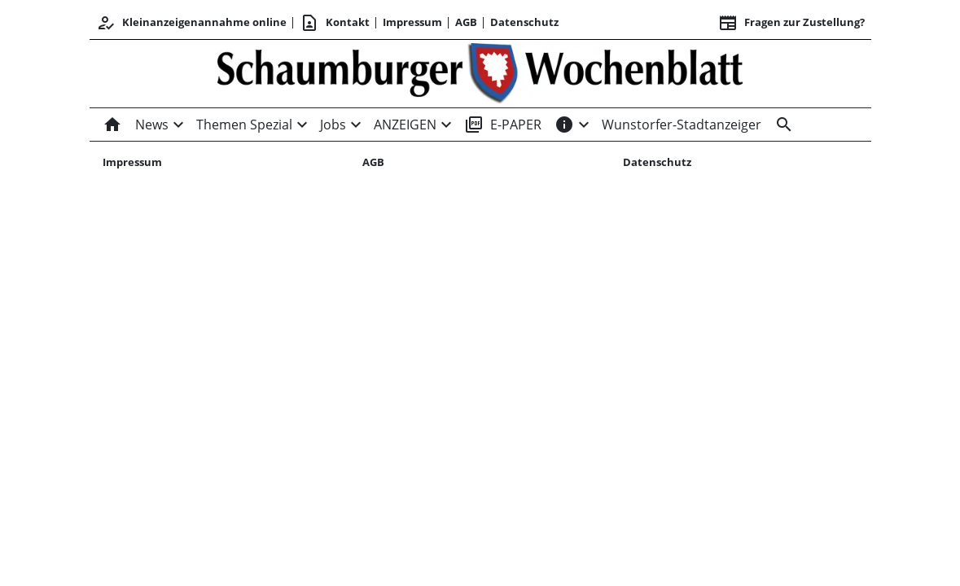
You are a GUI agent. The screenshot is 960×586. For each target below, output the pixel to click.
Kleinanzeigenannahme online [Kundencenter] (191, 23)
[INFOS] (564, 124)
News (152, 124)
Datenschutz (524, 22)
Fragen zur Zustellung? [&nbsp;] (791, 23)
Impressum (412, 22)
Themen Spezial (244, 124)
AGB (466, 22)
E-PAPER (502, 124)
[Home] (116, 124)
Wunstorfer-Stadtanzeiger (681, 124)
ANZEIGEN (405, 124)
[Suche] (781, 124)
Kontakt (335, 23)
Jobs (333, 124)
